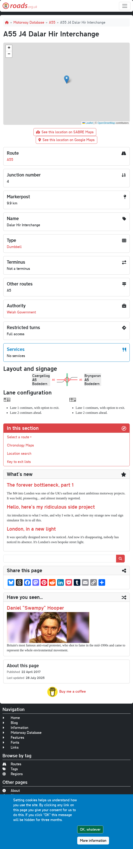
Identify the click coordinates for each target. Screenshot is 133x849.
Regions (12, 773)
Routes (11, 764)
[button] (66, 79)
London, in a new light (31, 528)
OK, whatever (90, 829)
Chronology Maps (20, 445)
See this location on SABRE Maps (65, 132)
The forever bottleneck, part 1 (40, 484)
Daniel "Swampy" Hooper (35, 607)
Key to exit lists (19, 461)
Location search (19, 453)
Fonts (10, 742)
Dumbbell (14, 246)
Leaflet (87, 123)
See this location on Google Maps (66, 139)
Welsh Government (21, 312)
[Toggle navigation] (125, 6)
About (11, 790)
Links (10, 747)
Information (15, 727)
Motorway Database (28, 22)
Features (13, 737)
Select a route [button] (18, 437)
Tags (10, 769)
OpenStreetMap (106, 123)
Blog (10, 722)
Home (11, 717)
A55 (52, 22)
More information (93, 840)
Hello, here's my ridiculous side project (51, 506)
